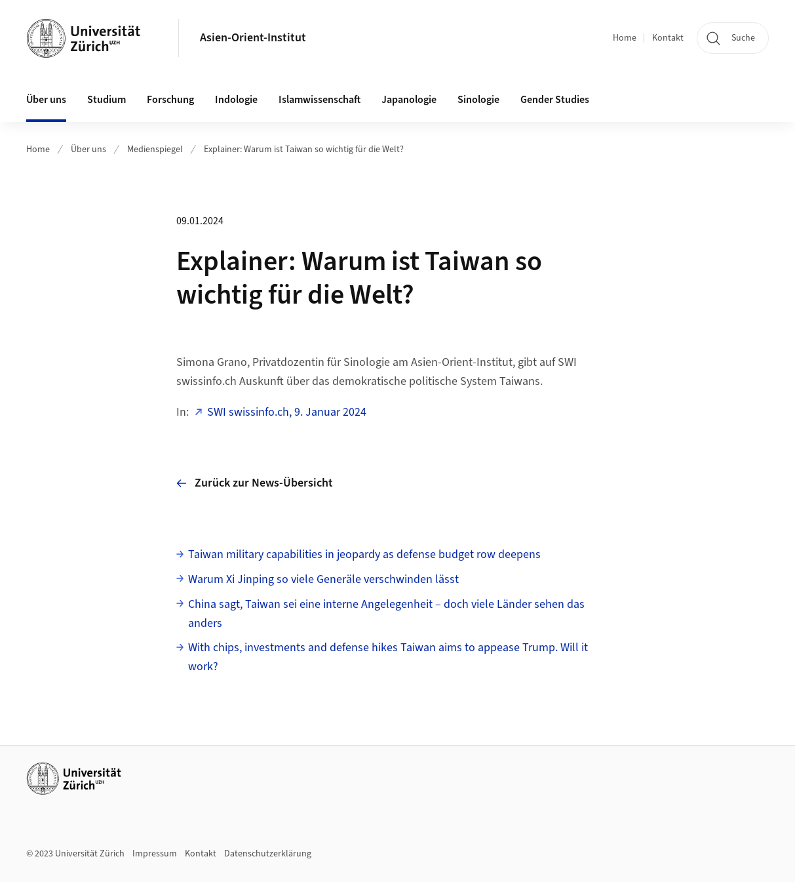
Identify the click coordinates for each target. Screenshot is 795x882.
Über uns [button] (46, 99)
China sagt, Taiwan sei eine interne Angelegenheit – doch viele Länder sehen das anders (386, 613)
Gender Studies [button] (554, 99)
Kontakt (668, 38)
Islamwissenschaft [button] (319, 99)
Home (624, 38)
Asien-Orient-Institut (253, 38)
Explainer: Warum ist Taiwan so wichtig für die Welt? (304, 149)
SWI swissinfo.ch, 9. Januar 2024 (286, 412)
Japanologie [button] (408, 99)
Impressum (154, 853)
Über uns (88, 149)
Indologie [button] (236, 99)
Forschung (170, 99)
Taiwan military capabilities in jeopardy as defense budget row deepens (364, 554)
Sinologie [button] (478, 99)
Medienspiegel (155, 149)
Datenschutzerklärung (267, 853)
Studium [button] (106, 99)
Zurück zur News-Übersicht (254, 483)
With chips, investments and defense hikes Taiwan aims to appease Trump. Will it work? (388, 657)
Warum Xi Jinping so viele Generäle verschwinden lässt (323, 579)
